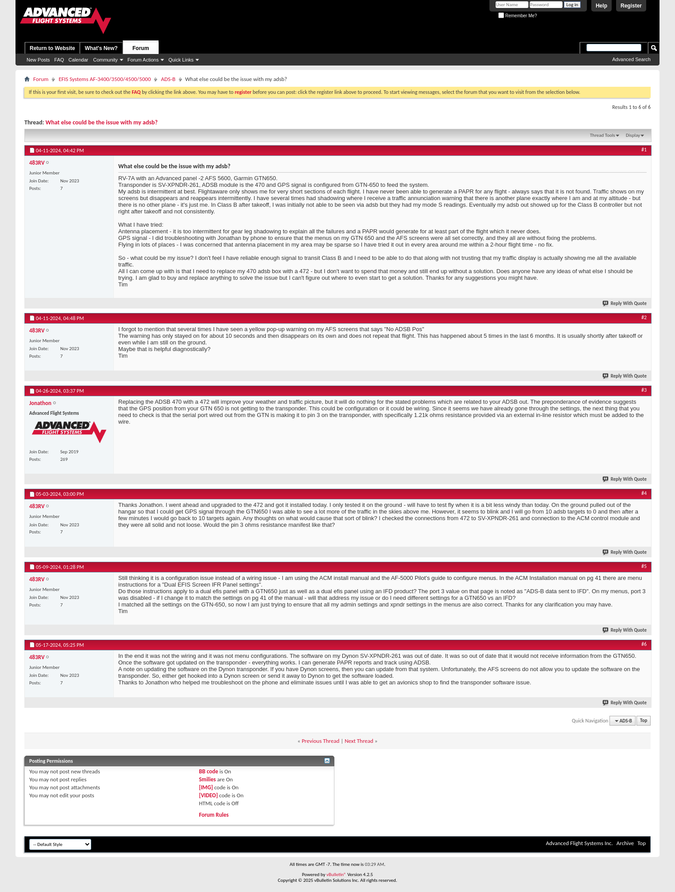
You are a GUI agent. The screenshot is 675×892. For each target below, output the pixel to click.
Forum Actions (143, 59)
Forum (140, 48)
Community (105, 59)
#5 (644, 566)
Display (633, 135)
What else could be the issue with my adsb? (102, 122)
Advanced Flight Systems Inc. (579, 843)
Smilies (207, 779)
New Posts (38, 59)
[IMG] (206, 787)
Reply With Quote (625, 303)
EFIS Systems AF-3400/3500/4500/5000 (104, 79)
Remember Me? (517, 15)
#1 (644, 150)
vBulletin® (336, 874)
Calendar (79, 59)
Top (643, 721)
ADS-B (168, 79)
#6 (644, 644)
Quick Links (181, 59)
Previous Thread (320, 741)
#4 (644, 493)
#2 (644, 317)
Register (631, 6)
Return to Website (52, 48)
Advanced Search (631, 59)
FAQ (59, 59)
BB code (208, 771)
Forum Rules (214, 814)
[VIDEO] (208, 795)
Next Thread (359, 741)
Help (601, 6)
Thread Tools (602, 135)
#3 (644, 390)
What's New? (101, 48)
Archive (625, 843)
